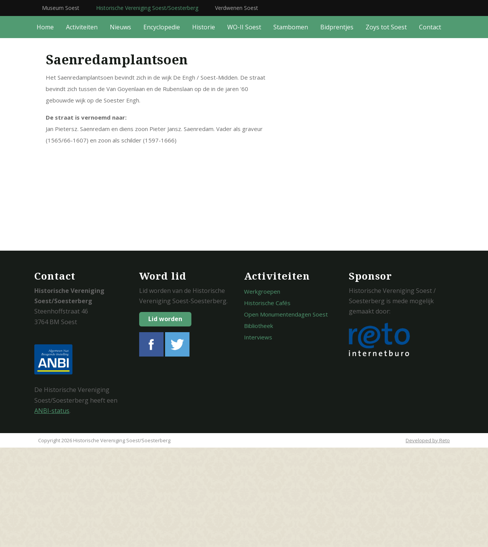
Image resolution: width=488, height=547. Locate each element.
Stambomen (290, 126)
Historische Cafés (267, 402)
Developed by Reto (428, 539)
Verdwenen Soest (236, 7)
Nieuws (120, 126)
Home (45, 126)
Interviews (258, 436)
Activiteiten (82, 126)
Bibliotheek (258, 425)
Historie (203, 126)
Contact (430, 126)
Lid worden (165, 418)
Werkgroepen (262, 391)
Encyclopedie (161, 126)
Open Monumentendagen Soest (286, 413)
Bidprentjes (336, 126)
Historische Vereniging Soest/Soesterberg (147, 7)
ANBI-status (51, 510)
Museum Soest (60, 7)
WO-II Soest (244, 126)
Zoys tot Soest (386, 126)
